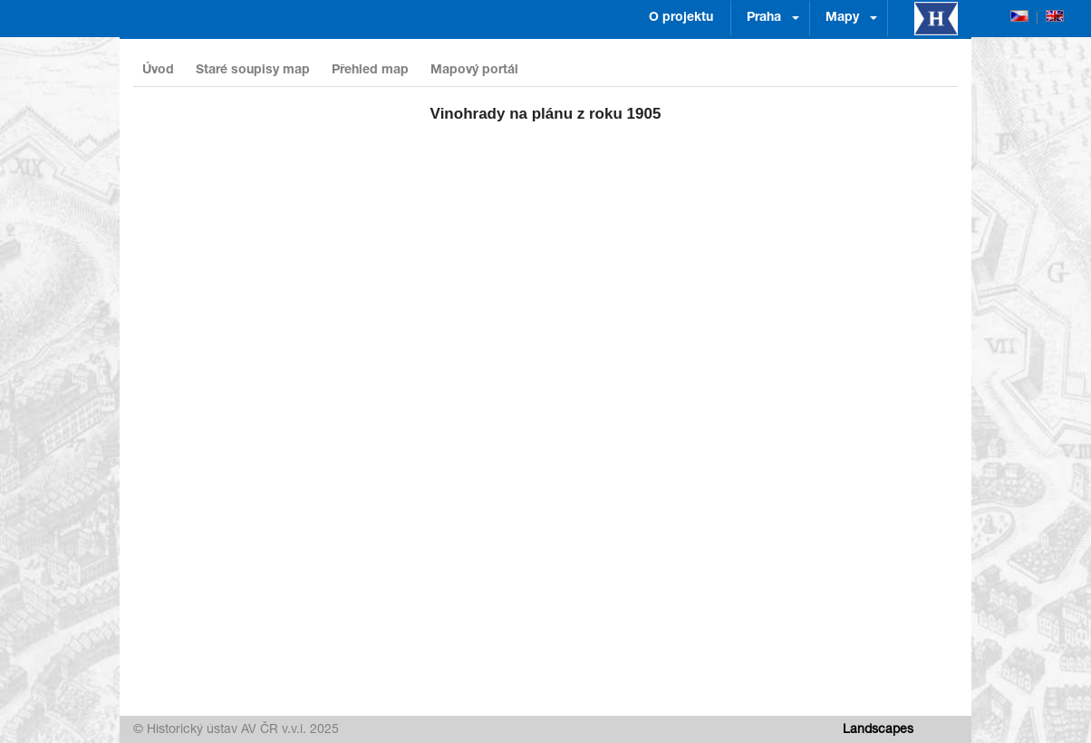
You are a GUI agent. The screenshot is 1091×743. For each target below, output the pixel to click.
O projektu (681, 18)
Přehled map (370, 70)
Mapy (842, 18)
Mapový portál (474, 70)
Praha (764, 18)
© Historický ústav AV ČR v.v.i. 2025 (236, 730)
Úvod (158, 70)
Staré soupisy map (253, 70)
